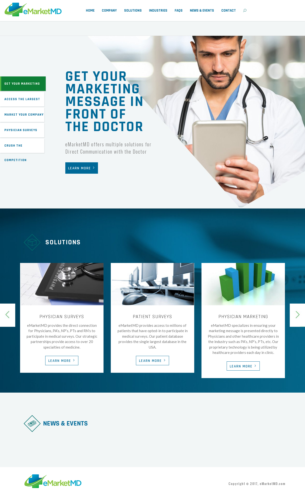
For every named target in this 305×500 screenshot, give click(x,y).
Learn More (79, 168)
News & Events (202, 10)
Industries (158, 10)
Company (109, 10)
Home (90, 10)
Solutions (133, 10)
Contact (228, 10)
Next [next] (297, 315)
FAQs (179, 10)
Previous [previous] (7, 315)
